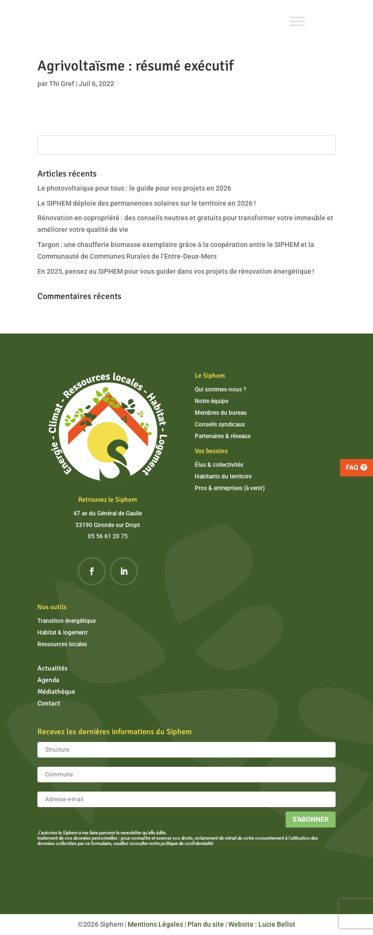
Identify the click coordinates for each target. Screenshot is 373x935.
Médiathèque (56, 692)
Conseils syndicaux (220, 424)
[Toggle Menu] (297, 21)
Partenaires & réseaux (223, 436)
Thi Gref (61, 84)
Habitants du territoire (223, 476)
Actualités (52, 668)
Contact (48, 703)
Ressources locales (62, 644)
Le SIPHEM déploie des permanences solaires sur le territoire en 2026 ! (146, 203)
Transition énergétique (66, 620)
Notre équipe (211, 401)
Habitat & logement (62, 632)
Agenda (48, 680)
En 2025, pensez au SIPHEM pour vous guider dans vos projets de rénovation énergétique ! (175, 271)
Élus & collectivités (219, 464)
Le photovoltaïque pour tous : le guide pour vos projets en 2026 (134, 188)
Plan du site (205, 924)
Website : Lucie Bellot (261, 924)
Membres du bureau (221, 412)
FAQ (352, 467)
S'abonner (310, 819)
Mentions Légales (155, 924)
